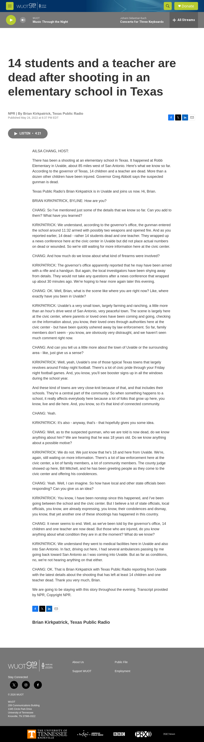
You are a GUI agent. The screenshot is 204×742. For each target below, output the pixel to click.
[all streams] (184, 20)
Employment (122, 671)
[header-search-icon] (168, 6)
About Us (78, 662)
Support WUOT (81, 671)
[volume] (23, 20)
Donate (188, 6)
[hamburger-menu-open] (10, 6)
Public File (121, 662)
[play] (11, 20)
